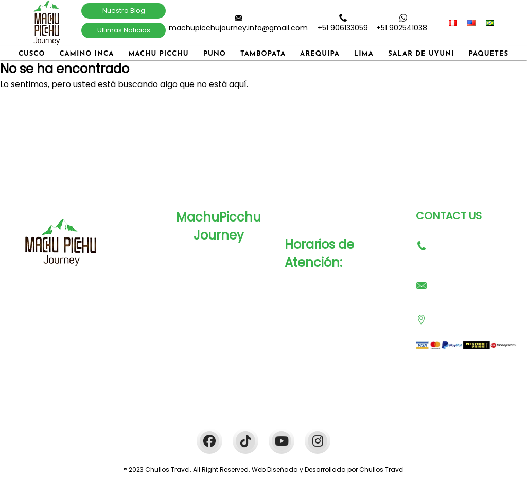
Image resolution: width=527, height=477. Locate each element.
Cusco (32, 53)
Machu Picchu (158, 53)
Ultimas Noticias (123, 30)
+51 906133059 (343, 28)
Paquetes (488, 53)
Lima (364, 53)
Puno (214, 53)
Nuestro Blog (123, 10)
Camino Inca (86, 53)
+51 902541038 (401, 28)
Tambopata (263, 53)
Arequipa (320, 53)
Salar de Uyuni (421, 53)
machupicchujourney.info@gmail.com (238, 28)
